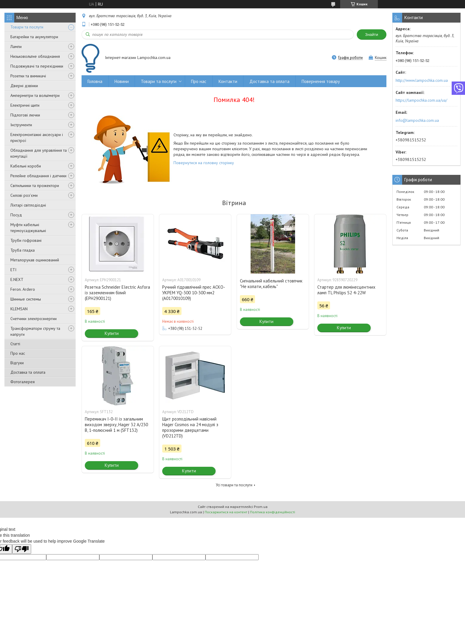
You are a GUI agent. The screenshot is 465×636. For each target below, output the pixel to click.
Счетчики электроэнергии (33, 318)
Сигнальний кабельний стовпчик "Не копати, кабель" (271, 283)
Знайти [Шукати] (371, 34)
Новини (121, 81)
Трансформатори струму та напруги (35, 331)
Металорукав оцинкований (34, 260)
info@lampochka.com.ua (417, 120)
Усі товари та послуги (234, 485)
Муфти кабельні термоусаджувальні (28, 227)
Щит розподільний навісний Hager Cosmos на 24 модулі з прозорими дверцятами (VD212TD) (190, 427)
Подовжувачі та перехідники (36, 66)
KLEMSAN (19, 308)
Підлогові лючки (25, 115)
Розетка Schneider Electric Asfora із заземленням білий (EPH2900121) (117, 292)
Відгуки (17, 362)
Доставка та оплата (27, 372)
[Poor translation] (21, 549)
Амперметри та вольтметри (35, 95)
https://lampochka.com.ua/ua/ (421, 100)
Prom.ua (260, 506)
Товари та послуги (26, 27)
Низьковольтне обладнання (35, 56)
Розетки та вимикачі (28, 76)
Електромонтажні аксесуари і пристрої (36, 137)
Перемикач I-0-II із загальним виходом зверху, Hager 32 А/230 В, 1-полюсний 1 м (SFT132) (116, 424)
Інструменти (21, 124)
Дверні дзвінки (24, 85)
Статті (15, 343)
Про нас (17, 353)
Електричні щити (24, 105)
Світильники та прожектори (34, 185)
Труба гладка (22, 250)
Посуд (16, 215)
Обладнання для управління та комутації (38, 153)
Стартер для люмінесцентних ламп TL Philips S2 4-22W (346, 289)
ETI (13, 269)
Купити (112, 333)
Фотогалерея (22, 381)
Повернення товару (321, 81)
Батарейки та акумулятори (34, 36)
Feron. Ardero (22, 289)
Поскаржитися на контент (226, 512)
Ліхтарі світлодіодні (28, 205)
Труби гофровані (26, 240)
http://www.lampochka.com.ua (422, 80)
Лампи (16, 46)
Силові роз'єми (24, 195)
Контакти (228, 81)
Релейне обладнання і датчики (38, 175)
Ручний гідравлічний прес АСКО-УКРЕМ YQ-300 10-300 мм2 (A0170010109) (193, 292)
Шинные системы (25, 299)
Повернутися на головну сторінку (203, 162)
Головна (94, 81)
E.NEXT (16, 279)
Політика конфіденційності (272, 512)
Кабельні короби (25, 166)
